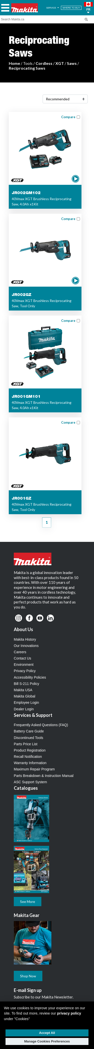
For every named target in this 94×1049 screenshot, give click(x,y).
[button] (88, 7)
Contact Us (22, 658)
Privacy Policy (25, 671)
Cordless (44, 63)
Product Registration (30, 750)
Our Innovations (26, 646)
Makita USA (23, 690)
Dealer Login (24, 709)
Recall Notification (28, 757)
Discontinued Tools (28, 738)
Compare (68, 117)
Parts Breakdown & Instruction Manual (43, 776)
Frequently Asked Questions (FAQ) (41, 725)
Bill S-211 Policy (26, 684)
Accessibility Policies (30, 677)
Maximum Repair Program (34, 769)
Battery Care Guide (29, 731)
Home (14, 63)
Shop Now (28, 976)
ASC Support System (30, 782)
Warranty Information (30, 763)
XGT (59, 63)
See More (27, 901)
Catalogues (26, 788)
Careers (20, 652)
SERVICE (53, 8)
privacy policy (69, 1013)
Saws (72, 63)
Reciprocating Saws (27, 68)
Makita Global (24, 696)
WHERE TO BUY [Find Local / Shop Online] (71, 8)
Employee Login (26, 703)
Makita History (25, 639)
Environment (24, 665)
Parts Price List (25, 744)
